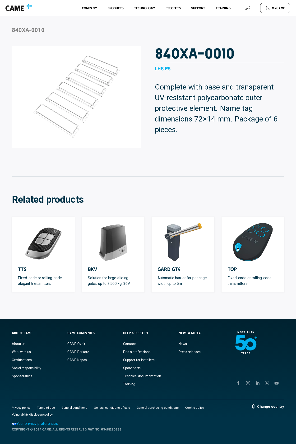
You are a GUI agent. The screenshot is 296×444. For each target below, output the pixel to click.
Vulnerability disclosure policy (32, 414)
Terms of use (46, 407)
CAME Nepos (77, 360)
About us (18, 344)
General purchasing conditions (158, 407)
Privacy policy (21, 407)
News (183, 344)
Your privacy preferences (35, 423)
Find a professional (137, 352)
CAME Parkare (78, 352)
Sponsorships (22, 376)
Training (223, 8)
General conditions (74, 407)
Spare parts (132, 368)
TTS (22, 269)
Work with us (21, 352)
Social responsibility (26, 368)
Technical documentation (142, 376)
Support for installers (139, 360)
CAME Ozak (76, 344)
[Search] (247, 8)
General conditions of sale (112, 407)
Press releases (190, 352)
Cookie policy (194, 407)
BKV (92, 269)
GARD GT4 (168, 269)
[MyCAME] (275, 8)
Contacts (130, 344)
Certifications (22, 360)
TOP (232, 269)
